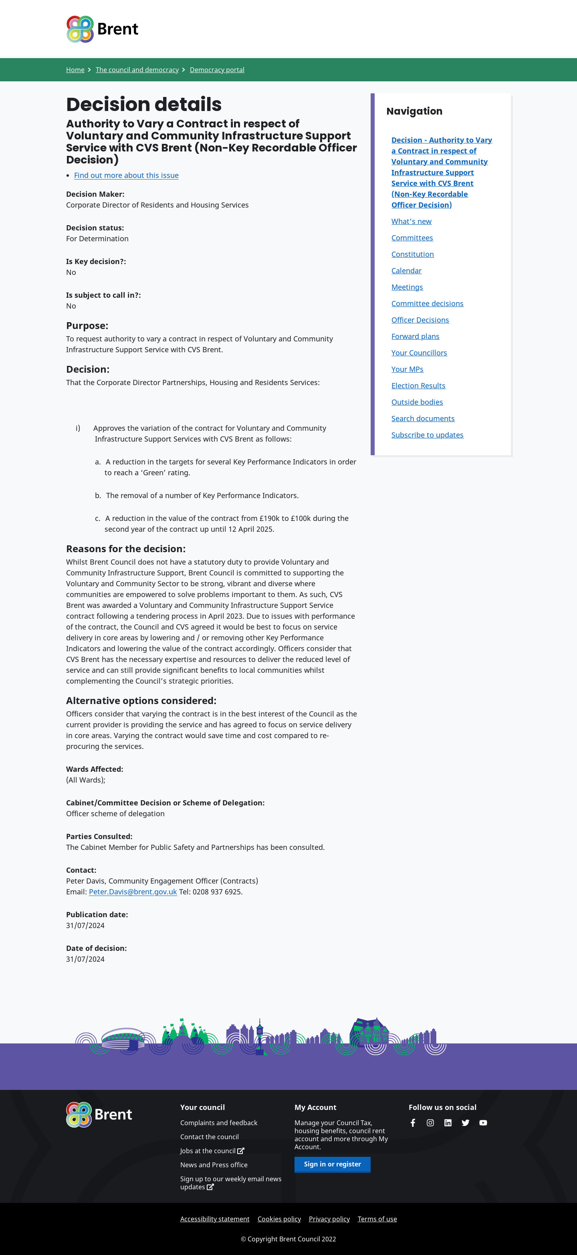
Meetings (407, 287)
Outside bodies (417, 402)
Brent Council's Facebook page (413, 1123)
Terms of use (377, 1219)
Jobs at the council (212, 1151)
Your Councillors (419, 352)
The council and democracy (137, 69)
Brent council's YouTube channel (483, 1123)
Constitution (412, 254)
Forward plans (415, 336)
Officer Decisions (420, 320)
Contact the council (209, 1137)
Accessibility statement (215, 1219)
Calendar (406, 270)
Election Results (418, 385)
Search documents (423, 418)
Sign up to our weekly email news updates (231, 1183)
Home (75, 69)
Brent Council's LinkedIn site (448, 1123)
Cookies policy (279, 1219)
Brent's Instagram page (430, 1123)
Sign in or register (332, 1164)
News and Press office (214, 1165)
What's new (411, 221)
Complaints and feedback (219, 1123)
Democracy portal (217, 69)
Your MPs (407, 369)
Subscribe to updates (427, 435)
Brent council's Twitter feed (466, 1123)
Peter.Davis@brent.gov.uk (133, 891)
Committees (412, 237)
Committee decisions (427, 303)
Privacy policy (329, 1219)
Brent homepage (99, 1115)
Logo (102, 29)
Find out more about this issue (126, 175)
